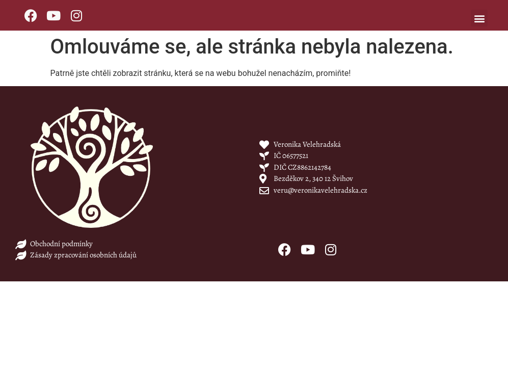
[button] (479, 18)
